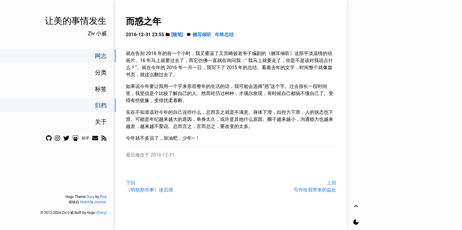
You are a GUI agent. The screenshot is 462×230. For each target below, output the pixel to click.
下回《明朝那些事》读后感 (149, 186)
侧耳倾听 (201, 34)
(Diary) (101, 213)
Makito (85, 202)
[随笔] (177, 34)
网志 (101, 55)
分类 (101, 72)
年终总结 (224, 34)
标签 (101, 88)
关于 (101, 121)
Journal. (100, 202)
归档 (101, 105)
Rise (103, 197)
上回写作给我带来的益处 (315, 186)
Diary (91, 197)
